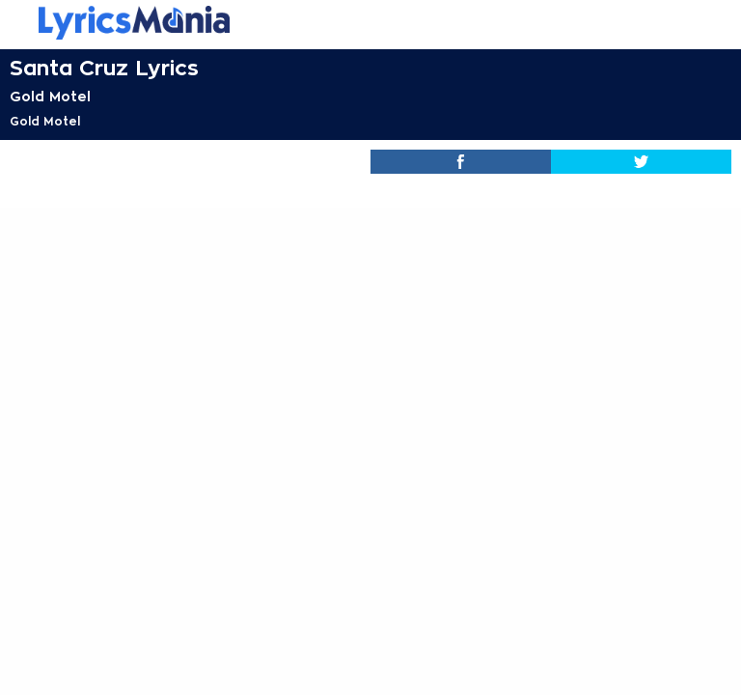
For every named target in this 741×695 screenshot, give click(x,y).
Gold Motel (50, 96)
